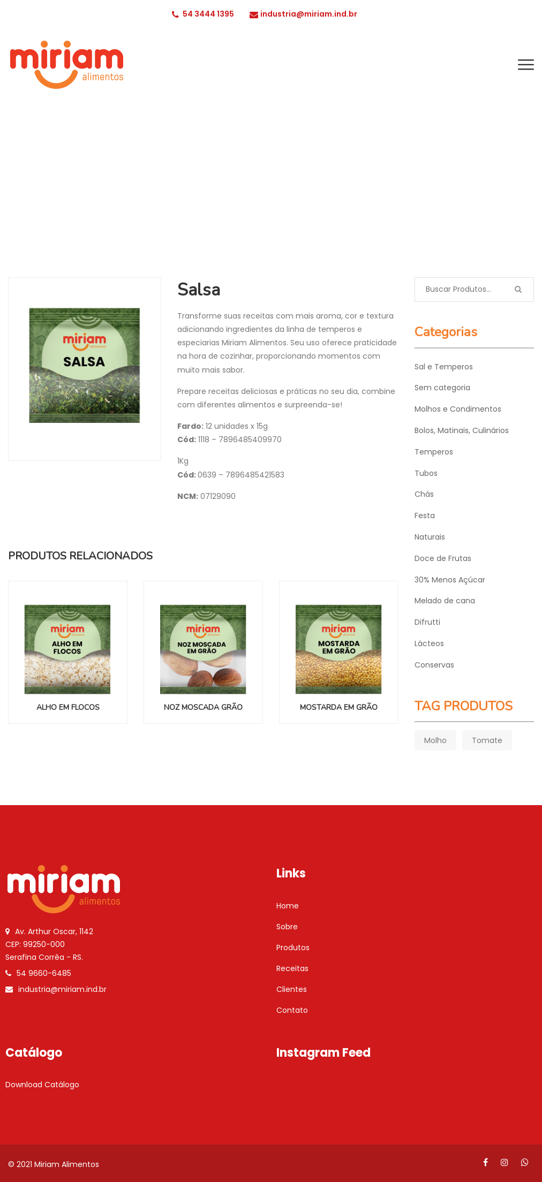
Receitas (292, 968)
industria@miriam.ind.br (303, 14)
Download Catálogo (42, 1084)
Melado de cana (445, 600)
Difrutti (427, 622)
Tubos (426, 473)
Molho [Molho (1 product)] (435, 740)
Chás (424, 494)
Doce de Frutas (443, 558)
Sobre (287, 926)
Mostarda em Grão (339, 707)
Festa (425, 515)
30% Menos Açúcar (450, 579)
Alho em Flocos (68, 707)
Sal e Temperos (444, 366)
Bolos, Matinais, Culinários (462, 430)
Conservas (434, 665)
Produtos (293, 947)
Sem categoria (442, 387)
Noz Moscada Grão (203, 707)
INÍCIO (228, 199)
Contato (292, 1010)
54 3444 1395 (203, 14)
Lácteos (429, 643)
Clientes (291, 989)
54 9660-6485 (44, 973)
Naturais (430, 537)
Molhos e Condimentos (458, 409)
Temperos (272, 199)
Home (287, 905)
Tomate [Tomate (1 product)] (487, 740)
